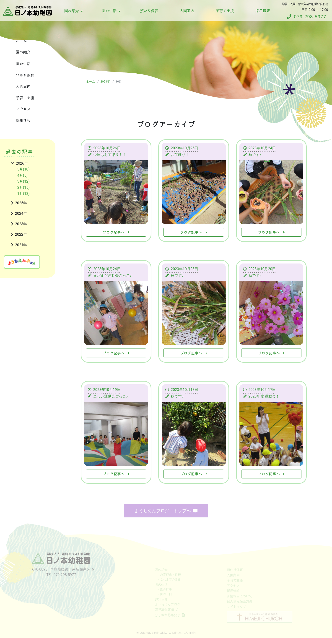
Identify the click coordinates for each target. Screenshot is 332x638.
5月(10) (23, 169)
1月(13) (23, 193)
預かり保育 (149, 10)
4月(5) (22, 175)
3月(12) (23, 181)
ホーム (21, 40)
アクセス (23, 108)
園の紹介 (73, 10)
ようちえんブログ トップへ (166, 509)
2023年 (105, 81)
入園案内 (187, 10)
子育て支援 (225, 10)
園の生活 (111, 10)
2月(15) (23, 187)
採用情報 (262, 10)
